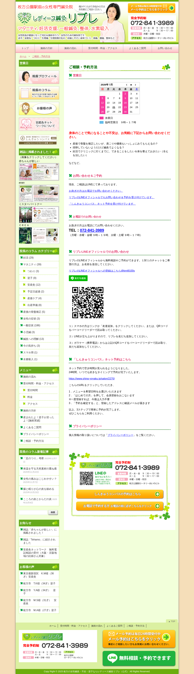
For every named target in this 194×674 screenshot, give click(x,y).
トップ (25, 48)
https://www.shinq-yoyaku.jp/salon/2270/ (92, 378)
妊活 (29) (28, 257)
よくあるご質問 (137, 48)
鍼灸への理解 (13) (33, 339)
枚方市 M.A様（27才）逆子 (39, 610)
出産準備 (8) (34, 305)
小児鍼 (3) (29, 332)
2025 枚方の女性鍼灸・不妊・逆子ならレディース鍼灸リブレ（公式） (93, 671)
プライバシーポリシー (120, 435)
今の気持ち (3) (31, 345)
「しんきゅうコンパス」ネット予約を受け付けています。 (102, 203)
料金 (30, 397)
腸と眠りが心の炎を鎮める (38, 489)
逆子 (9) (31, 278)
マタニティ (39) (32, 264)
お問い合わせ (165, 48)
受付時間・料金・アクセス (102, 48)
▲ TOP (171, 621)
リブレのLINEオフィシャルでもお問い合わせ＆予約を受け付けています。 (112, 197)
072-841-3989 (92, 230)
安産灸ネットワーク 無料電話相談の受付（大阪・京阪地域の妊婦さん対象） (40, 552)
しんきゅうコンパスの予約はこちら (117, 494)
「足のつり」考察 (33, 458)
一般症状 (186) (31, 325)
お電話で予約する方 (117, 506)
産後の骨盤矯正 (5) (34, 311)
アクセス (32, 403)
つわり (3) (33, 271)
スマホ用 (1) (30, 352)
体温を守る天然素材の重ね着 (40, 468)
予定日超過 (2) (35, 291)
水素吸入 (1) (30, 359)
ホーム (52, 625)
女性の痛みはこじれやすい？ (40, 478)
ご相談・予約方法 (83, 67)
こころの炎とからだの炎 (37, 499)
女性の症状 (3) (31, 318)
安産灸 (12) (33, 284)
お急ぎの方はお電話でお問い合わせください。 (96, 191)
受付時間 (32, 390)
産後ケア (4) (34, 298)
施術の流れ (70, 48)
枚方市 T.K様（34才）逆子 (39, 583)
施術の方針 (46, 48)
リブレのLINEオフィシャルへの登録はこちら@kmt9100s (102, 270)
